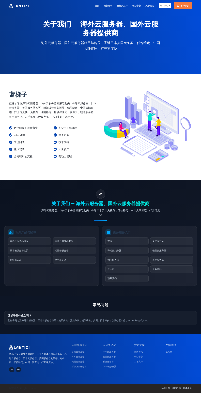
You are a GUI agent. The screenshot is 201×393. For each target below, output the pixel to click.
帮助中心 (136, 5)
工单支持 (138, 361)
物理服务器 (15, 259)
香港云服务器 (78, 351)
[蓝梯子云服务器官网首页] (19, 6)
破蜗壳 (169, 351)
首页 (97, 5)
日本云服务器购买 (19, 250)
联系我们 (112, 278)
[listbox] (165, 5)
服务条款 (187, 388)
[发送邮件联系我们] (18, 369)
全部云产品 (158, 241)
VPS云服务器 (109, 351)
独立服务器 (108, 361)
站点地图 (165, 388)
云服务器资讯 (79, 345)
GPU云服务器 (109, 366)
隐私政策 (176, 388)
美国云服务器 (78, 361)
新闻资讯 (138, 351)
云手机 (111, 269)
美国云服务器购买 (64, 241)
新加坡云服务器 (79, 366)
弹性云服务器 (114, 250)
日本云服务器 (78, 356)
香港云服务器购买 (19, 241)
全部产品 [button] (121, 5)
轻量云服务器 (62, 250)
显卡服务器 (60, 259)
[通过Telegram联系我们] (11, 369)
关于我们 (149, 5)
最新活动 (108, 5)
